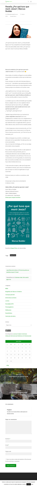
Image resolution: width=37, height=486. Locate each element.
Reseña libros (13, 16)
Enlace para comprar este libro (12, 197)
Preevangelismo (9, 307)
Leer (32, 484)
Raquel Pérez (14, 248)
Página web (8, 451)
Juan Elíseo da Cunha (11, 270)
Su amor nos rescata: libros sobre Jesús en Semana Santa (17, 412)
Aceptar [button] (28, 484)
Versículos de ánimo (10, 316)
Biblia (6, 288)
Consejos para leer (10, 294)
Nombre (7, 438)
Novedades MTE (9, 304)
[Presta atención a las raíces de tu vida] (18, 376)
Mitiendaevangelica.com (12, 14)
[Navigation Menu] (31, 1)
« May (7, 365)
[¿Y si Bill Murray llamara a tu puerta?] (18, 392)
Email (7, 445)
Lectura (7, 300)
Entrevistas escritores (10, 297)
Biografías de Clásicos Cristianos (13, 291)
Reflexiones (8, 310)
